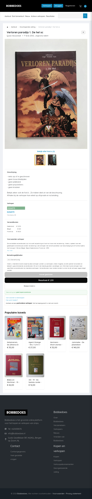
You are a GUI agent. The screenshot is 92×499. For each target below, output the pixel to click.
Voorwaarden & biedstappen (15, 298)
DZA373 (10, 212)
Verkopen (47, 6)
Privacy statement (73, 493)
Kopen (56, 456)
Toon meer (10, 250)
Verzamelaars (59, 425)
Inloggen (58, 6)
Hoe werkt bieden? (12, 300)
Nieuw (27, 16)
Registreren (70, 6)
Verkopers (58, 429)
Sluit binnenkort (18, 16)
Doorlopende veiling (27, 27)
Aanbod (8, 16)
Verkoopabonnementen (64, 464)
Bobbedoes (22, 493)
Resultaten (50, 16)
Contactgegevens (18, 451)
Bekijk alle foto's (46, 151)
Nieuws (56, 433)
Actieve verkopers (38, 16)
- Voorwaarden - (58, 493)
